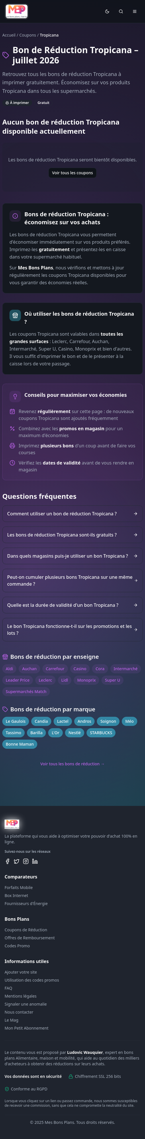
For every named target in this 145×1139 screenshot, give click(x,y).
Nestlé (74, 732)
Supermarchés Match (26, 691)
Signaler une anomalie (26, 1004)
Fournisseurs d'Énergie (26, 903)
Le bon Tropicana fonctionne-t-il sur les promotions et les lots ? (72, 629)
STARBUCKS (101, 732)
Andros (84, 721)
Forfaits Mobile (19, 887)
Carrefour (55, 668)
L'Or (55, 732)
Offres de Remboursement (30, 937)
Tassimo (13, 732)
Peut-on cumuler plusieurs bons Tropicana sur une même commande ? (72, 580)
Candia (41, 721)
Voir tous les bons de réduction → (72, 763)
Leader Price (18, 680)
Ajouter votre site (21, 972)
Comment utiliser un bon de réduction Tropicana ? (72, 514)
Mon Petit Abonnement (26, 1028)
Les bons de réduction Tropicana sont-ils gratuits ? (72, 535)
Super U (112, 680)
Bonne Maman (20, 744)
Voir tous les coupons (72, 172)
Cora (99, 668)
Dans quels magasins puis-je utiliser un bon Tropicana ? (72, 556)
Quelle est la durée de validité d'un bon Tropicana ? (72, 605)
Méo (129, 721)
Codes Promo (17, 945)
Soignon (108, 721)
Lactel (62, 721)
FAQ (8, 988)
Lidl (64, 680)
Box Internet (16, 895)
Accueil (8, 35)
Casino (80, 668)
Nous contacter (19, 1012)
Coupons (27, 35)
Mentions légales (21, 996)
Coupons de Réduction (26, 929)
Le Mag (11, 1020)
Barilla (36, 732)
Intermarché (126, 668)
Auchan (29, 668)
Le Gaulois (16, 721)
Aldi (9, 668)
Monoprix (86, 680)
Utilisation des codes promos (32, 980)
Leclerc (45, 680)
